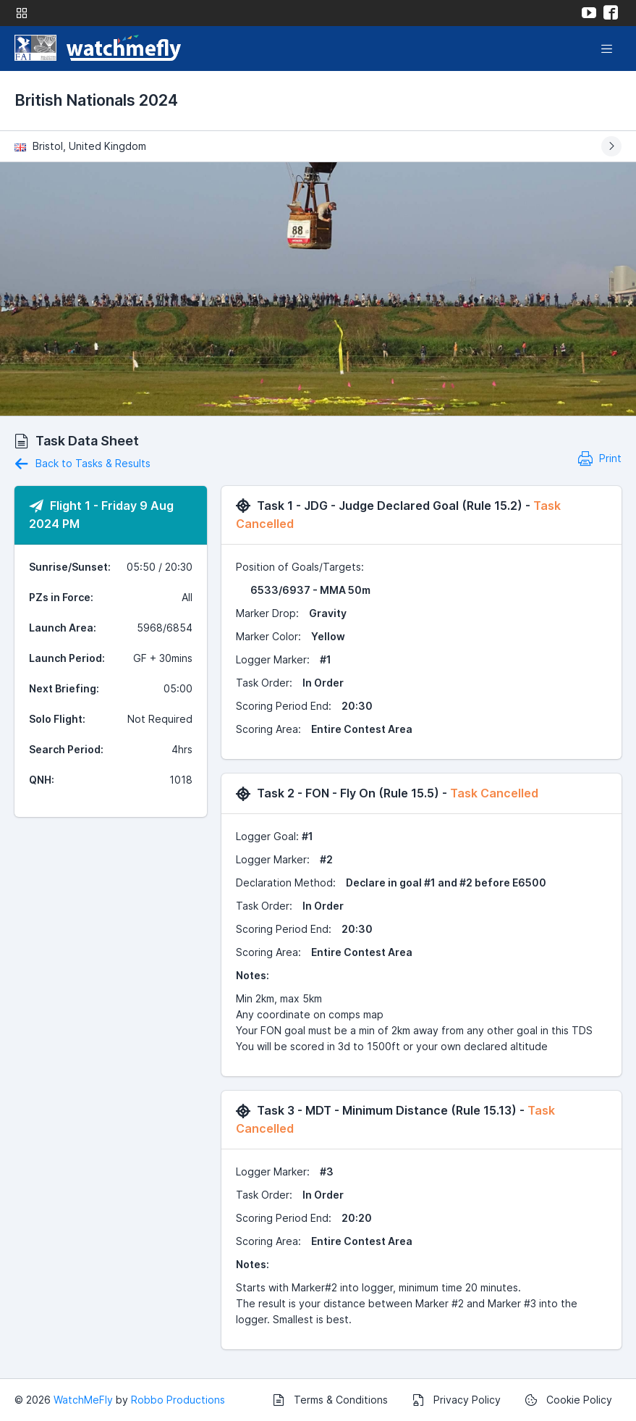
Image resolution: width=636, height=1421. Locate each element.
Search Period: (66, 749)
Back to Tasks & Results (82, 463)
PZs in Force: (61, 597)
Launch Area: (62, 627)
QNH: (41, 780)
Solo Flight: (57, 719)
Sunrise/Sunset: (70, 567)
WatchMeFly (83, 1399)
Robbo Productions (178, 1399)
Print (600, 458)
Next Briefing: (64, 688)
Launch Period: (67, 658)
